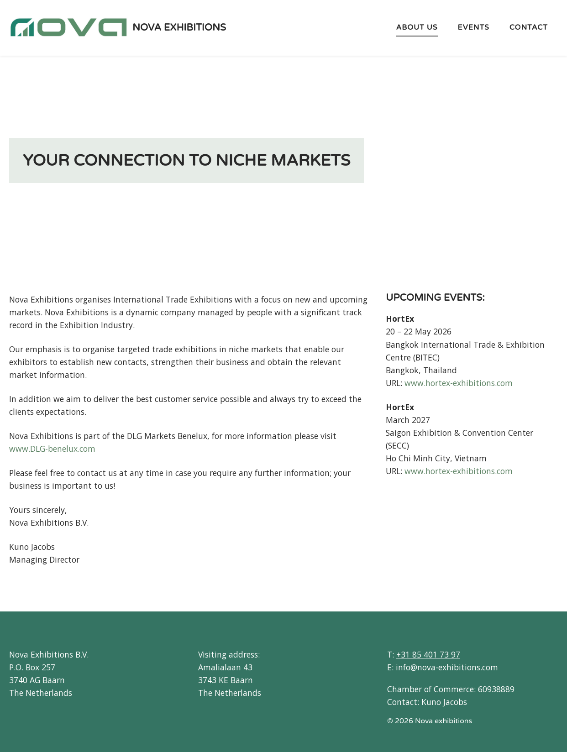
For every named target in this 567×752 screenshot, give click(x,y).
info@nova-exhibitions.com (447, 667)
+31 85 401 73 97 (428, 654)
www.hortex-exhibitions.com (458, 382)
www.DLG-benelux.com (52, 448)
